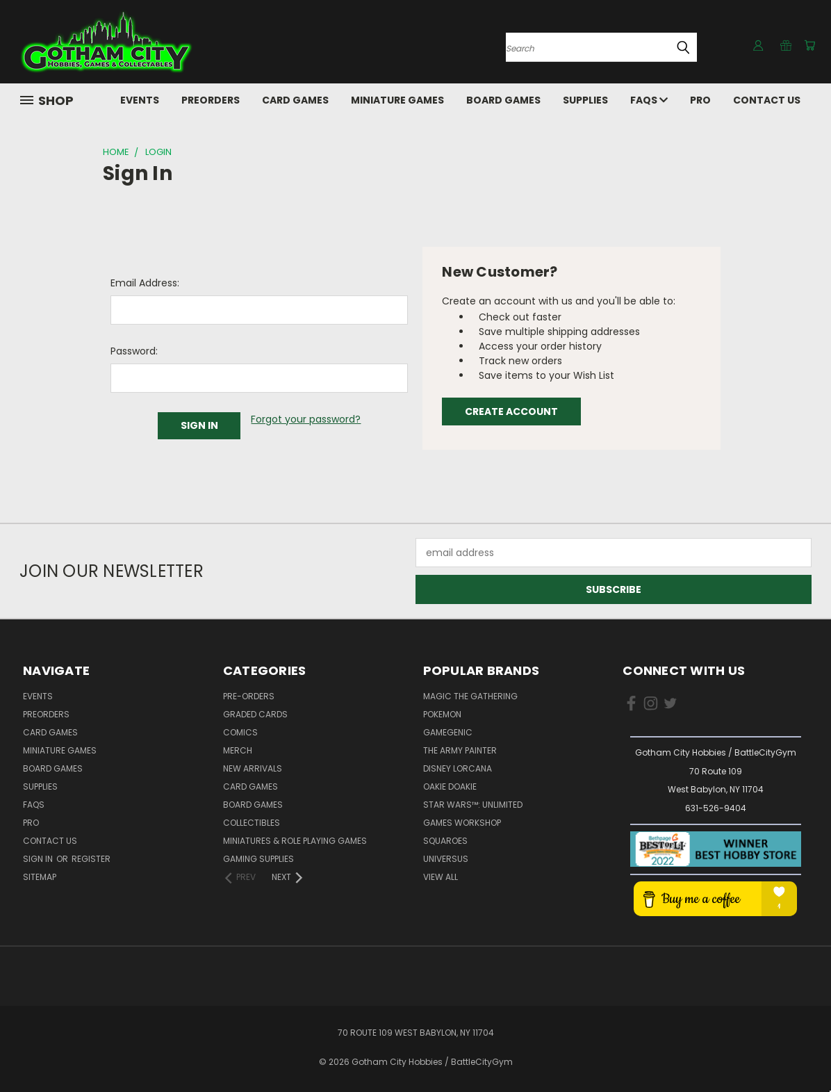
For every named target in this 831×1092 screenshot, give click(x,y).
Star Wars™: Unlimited (473, 804)
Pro (700, 100)
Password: (134, 351)
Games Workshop (462, 823)
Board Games (503, 100)
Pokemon (442, 714)
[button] (715, 849)
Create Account (511, 411)
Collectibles (251, 823)
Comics (240, 732)
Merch (237, 750)
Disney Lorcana (457, 768)
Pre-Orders (248, 696)
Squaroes (445, 841)
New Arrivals (252, 768)
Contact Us (766, 100)
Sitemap (39, 877)
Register (91, 859)
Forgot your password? (306, 419)
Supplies (585, 100)
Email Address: (144, 283)
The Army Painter (460, 750)
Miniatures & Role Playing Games (295, 841)
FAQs (649, 100)
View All (440, 877)
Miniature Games (397, 100)
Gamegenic (447, 732)
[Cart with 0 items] (808, 45)
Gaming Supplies (258, 859)
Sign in (39, 859)
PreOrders (210, 100)
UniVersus (445, 859)
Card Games (295, 100)
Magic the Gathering (470, 696)
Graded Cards (255, 714)
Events (139, 100)
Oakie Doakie (450, 786)
